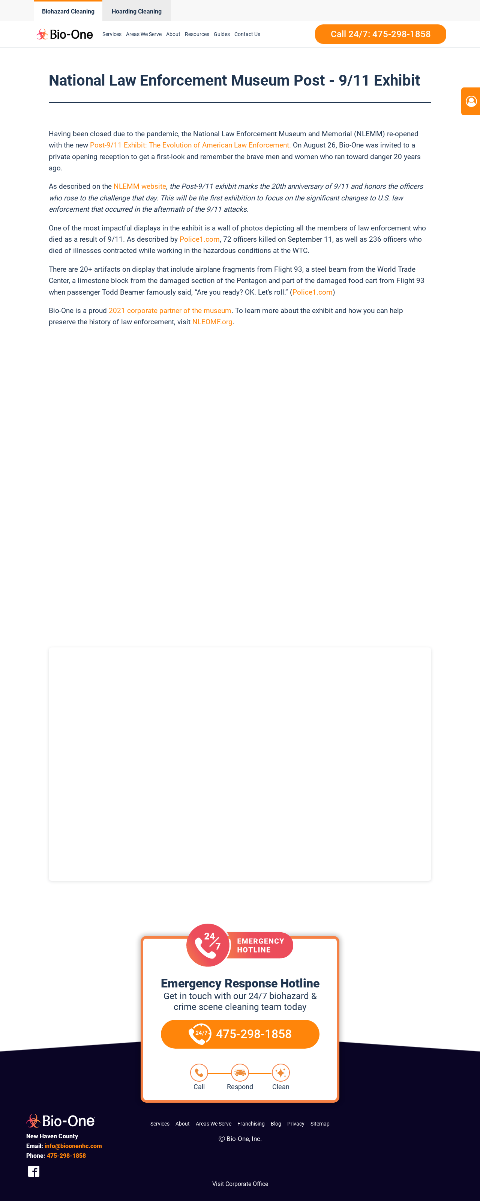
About (183, 1124)
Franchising (251, 1124)
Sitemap (320, 1124)
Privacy (295, 1124)
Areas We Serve (213, 1124)
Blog (276, 1124)
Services (160, 1124)
